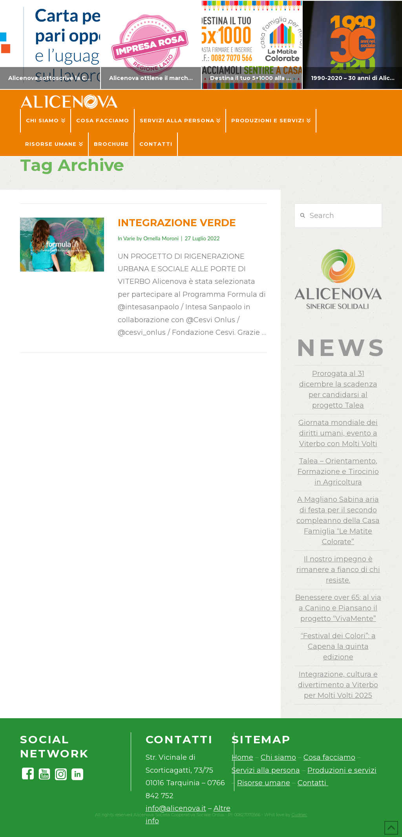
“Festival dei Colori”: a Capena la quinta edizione (338, 646)
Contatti (313, 783)
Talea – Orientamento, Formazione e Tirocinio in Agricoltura (338, 472)
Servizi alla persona (266, 770)
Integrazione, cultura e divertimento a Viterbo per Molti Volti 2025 (338, 685)
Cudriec (299, 814)
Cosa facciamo (329, 757)
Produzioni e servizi (341, 770)
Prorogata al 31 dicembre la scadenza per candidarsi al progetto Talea (338, 389)
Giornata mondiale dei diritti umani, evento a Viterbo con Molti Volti (338, 433)
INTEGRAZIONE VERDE (177, 223)
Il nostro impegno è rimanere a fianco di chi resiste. (338, 570)
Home (242, 757)
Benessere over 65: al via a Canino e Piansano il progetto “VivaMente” (338, 608)
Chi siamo (278, 757)
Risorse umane (263, 783)
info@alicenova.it (176, 808)
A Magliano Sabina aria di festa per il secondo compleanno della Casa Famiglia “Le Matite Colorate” (338, 520)
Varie (129, 238)
